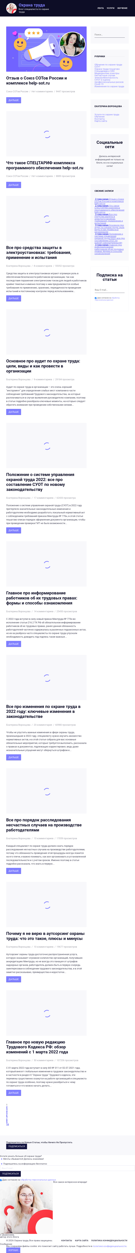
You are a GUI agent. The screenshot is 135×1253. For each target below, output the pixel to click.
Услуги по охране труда (107, 114)
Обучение (122, 8)
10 (7, 1124)
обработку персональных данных (107, 299)
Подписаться (16, 1146)
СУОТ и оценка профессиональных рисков (109, 81)
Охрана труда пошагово (107, 69)
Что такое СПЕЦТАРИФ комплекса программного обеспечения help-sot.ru (44, 165)
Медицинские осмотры (107, 73)
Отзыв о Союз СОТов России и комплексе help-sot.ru (36, 81)
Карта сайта (101, 121)
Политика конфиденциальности (109, 1240)
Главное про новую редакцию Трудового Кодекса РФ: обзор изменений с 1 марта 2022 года (37, 1047)
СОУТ (97, 66)
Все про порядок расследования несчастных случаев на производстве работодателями (44, 825)
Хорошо (13, 1250)
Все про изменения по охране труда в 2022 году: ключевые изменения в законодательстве (43, 711)
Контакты (100, 119)
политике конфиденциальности (109, 1246)
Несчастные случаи (105, 75)
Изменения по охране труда (109, 86)
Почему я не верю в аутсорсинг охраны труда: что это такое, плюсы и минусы (45, 936)
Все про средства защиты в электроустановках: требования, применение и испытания (38, 252)
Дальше (14, 100)
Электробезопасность (106, 77)
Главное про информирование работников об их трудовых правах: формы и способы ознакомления (41, 598)
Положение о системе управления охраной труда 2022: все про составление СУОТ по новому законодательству (40, 482)
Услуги (110, 8)
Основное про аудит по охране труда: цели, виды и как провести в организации (43, 366)
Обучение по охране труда (108, 64)
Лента (100, 8)
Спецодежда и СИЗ (104, 71)
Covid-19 (99, 84)
